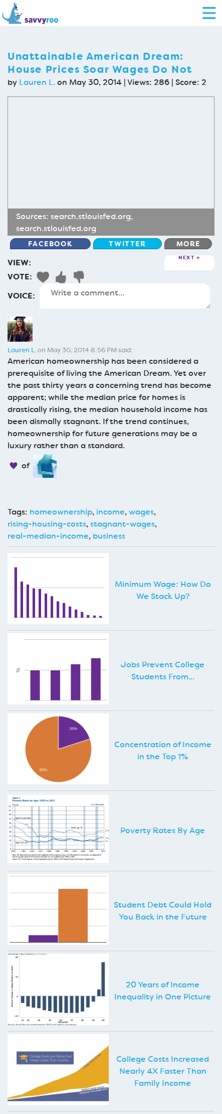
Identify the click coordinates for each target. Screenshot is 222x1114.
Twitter (127, 243)
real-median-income (48, 536)
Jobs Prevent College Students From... (162, 670)
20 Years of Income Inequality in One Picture (162, 990)
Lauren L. (37, 82)
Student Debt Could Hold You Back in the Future (162, 910)
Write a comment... (125, 296)
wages (141, 512)
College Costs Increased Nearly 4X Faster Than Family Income (162, 1071)
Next (186, 258)
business (109, 536)
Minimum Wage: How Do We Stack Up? (163, 590)
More (188, 243)
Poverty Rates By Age (162, 830)
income (110, 512)
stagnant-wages (122, 524)
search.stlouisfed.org (91, 216)
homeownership (61, 512)
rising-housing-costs (47, 524)
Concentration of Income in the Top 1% (162, 750)
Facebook (50, 243)
